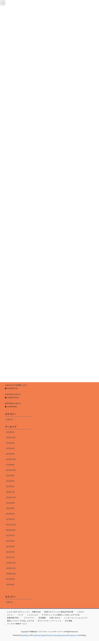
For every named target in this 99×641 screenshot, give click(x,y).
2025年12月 (11, 437)
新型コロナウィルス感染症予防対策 (58, 611)
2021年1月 (10, 557)
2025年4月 (10, 448)
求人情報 (68, 620)
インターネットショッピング (75, 617)
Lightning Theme (39, 635)
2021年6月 (10, 541)
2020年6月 (10, 584)
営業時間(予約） (13, 617)
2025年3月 (10, 453)
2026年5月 (10, 432)
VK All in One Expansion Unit (57, 635)
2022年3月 (10, 513)
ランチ (20, 614)
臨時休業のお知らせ (13, 403)
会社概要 (42, 617)
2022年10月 (11, 497)
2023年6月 (10, 481)
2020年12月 (11, 562)
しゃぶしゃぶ (32, 614)
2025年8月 (10, 443)
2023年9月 (10, 475)
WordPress (25, 635)
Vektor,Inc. (73, 635)
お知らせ (9, 419)
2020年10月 (11, 573)
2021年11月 (11, 524)
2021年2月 (10, 552)
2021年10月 (11, 530)
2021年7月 (10, 535)
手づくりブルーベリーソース (49, 620)
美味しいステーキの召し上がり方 (20, 620)
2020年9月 (10, 579)
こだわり (80, 611)
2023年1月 (10, 492)
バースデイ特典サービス (17, 623)
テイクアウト (29, 617)
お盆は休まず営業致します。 (16, 385)
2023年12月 (11, 470)
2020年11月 (11, 568)
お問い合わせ (54, 617)
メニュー (10, 614)
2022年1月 (10, 519)
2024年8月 (10, 464)
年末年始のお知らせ (13, 394)
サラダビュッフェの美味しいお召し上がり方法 (61, 614)
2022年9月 (10, 503)
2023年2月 (10, 486)
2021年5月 (10, 546)
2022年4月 (10, 508)
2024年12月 (11, 459)
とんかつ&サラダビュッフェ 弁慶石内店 (24, 611)
